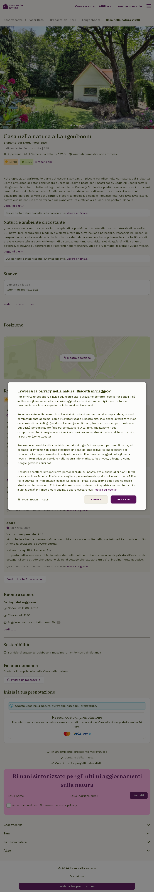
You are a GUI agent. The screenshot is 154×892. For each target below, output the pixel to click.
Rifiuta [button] (96, 499)
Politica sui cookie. (105, 489)
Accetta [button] (123, 499)
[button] (33, 499)
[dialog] (77, 446)
